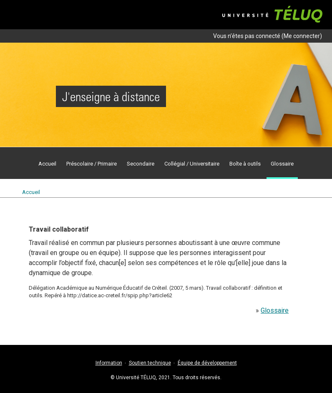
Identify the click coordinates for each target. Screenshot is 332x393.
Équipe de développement (207, 363)
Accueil (31, 192)
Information (109, 363)
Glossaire (275, 310)
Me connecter (302, 36)
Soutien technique (150, 363)
